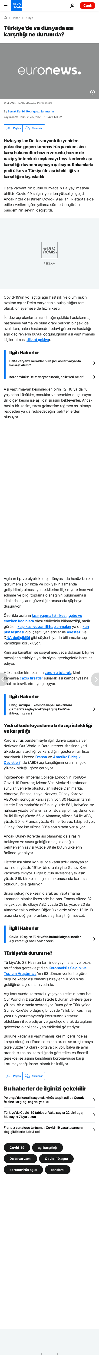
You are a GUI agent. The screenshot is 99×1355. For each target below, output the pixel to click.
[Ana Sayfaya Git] (16, 5)
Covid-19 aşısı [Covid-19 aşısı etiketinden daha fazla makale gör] (56, 1159)
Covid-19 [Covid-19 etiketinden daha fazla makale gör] (17, 1147)
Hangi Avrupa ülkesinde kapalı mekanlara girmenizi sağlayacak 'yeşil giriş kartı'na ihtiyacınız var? (40, 709)
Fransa (41, 757)
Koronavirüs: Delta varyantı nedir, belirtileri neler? (46, 377)
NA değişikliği (18, 637)
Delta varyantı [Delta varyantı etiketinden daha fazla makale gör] (20, 1159)
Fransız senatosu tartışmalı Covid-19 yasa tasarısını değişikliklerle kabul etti (43, 1130)
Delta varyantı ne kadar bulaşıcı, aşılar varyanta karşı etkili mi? (45, 363)
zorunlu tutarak (58, 672)
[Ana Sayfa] (5, 17)
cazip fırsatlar (31, 678)
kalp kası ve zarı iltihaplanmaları (44, 626)
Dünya (29, 18)
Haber (16, 18)
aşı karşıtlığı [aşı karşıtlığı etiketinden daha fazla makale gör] (47, 1147)
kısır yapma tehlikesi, (49, 615)
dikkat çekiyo (37, 339)
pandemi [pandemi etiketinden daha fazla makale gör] (58, 1170)
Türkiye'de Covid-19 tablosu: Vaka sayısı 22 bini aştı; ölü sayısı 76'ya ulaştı (43, 1115)
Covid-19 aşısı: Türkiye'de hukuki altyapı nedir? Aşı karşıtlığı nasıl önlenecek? (45, 939)
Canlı (87, 5)
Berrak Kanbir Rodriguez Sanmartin (31, 111)
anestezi (74, 632)
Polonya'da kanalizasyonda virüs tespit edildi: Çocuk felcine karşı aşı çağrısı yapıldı (44, 1100)
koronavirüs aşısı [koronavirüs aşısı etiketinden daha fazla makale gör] (23, 1170)
